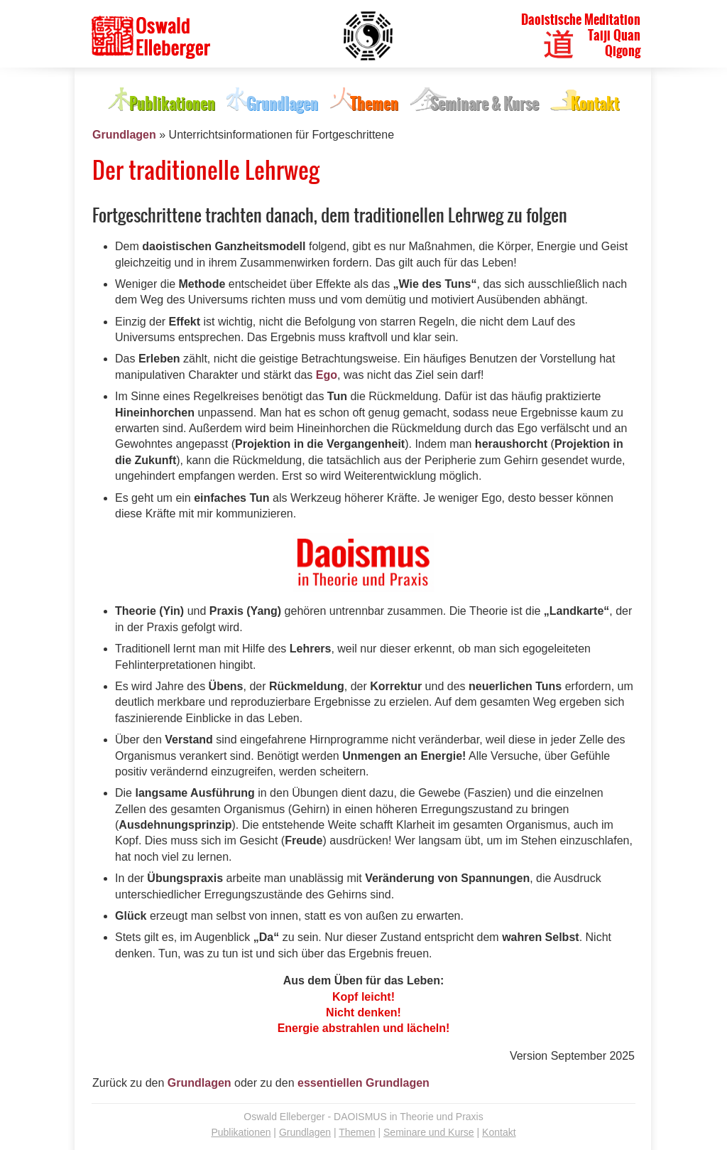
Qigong (622, 51)
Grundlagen (124, 135)
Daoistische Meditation (580, 20)
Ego (326, 375)
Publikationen (240, 1132)
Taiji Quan (614, 35)
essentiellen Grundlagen (363, 1083)
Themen (357, 1132)
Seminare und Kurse (428, 1132)
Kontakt (498, 1132)
